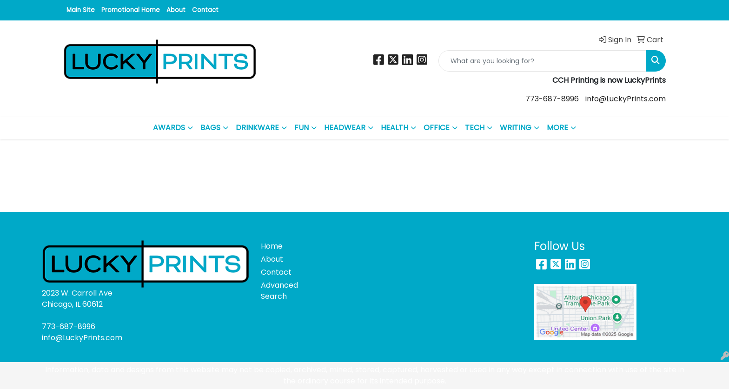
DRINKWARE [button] (257, 127)
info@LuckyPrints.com (625, 98)
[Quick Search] (542, 61)
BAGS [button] (210, 127)
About (176, 10)
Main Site (80, 10)
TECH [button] (474, 127)
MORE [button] (557, 127)
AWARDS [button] (169, 127)
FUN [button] (301, 127)
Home (272, 246)
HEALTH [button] (394, 127)
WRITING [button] (515, 127)
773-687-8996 (552, 98)
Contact (205, 10)
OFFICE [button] (437, 127)
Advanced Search (279, 291)
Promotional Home (130, 10)
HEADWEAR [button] (344, 127)
